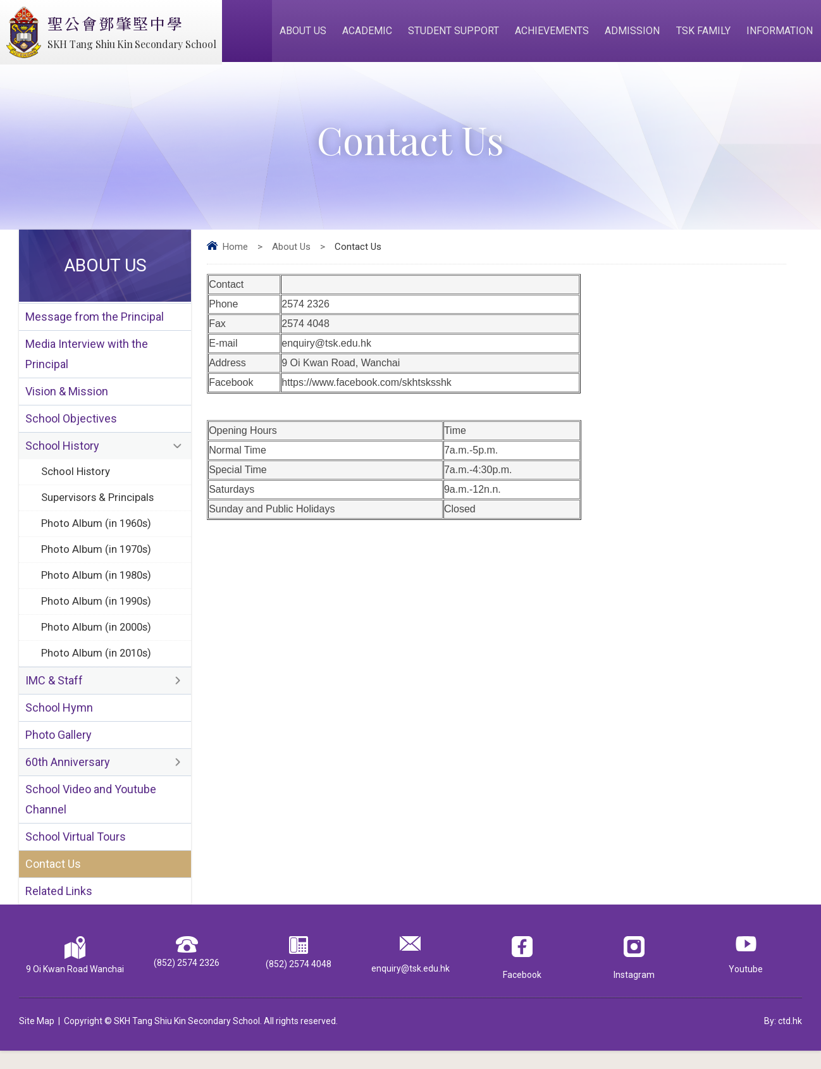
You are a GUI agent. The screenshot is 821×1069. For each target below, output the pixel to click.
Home (235, 250)
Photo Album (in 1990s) (97, 612)
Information (780, 33)
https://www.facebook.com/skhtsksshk (366, 386)
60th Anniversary (67, 777)
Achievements (555, 33)
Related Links (58, 909)
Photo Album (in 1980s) (97, 585)
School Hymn (59, 721)
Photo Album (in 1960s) (97, 532)
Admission (634, 33)
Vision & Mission (66, 397)
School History (62, 453)
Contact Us (53, 881)
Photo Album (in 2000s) (97, 639)
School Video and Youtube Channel (90, 815)
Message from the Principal (94, 321)
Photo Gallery (58, 749)
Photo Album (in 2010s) (97, 665)
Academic (372, 33)
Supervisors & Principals (98, 506)
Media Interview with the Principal (86, 359)
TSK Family (704, 33)
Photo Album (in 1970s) (97, 559)
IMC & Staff (54, 693)
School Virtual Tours (75, 853)
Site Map (36, 1039)
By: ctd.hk (783, 1039)
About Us (308, 33)
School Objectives (71, 425)
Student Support (457, 33)
